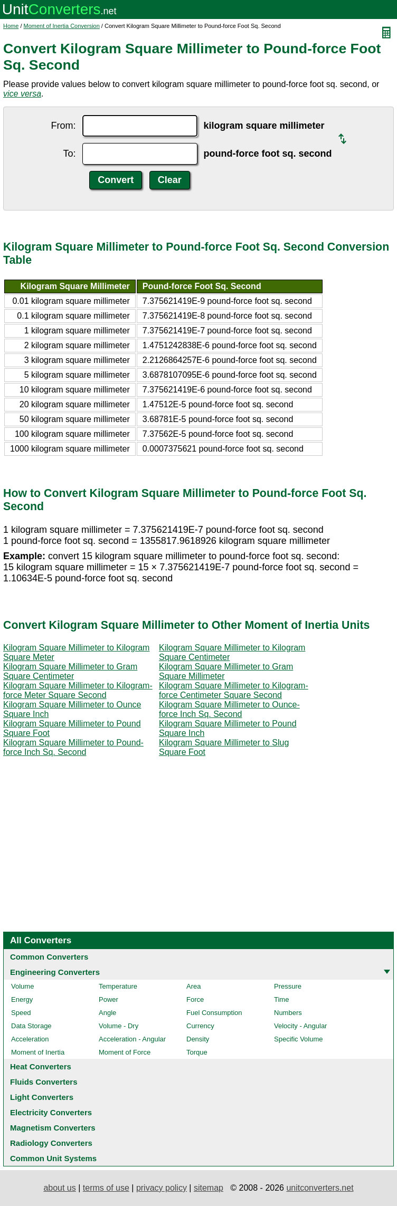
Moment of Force (124, 1052)
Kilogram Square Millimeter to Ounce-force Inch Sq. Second (229, 709)
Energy (22, 999)
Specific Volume (298, 1039)
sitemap (208, 1187)
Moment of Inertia (37, 1052)
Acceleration (30, 1039)
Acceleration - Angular (132, 1039)
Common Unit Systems (53, 1158)
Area (193, 986)
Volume (22, 986)
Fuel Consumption (214, 1013)
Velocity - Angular (300, 1026)
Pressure (287, 986)
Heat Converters (40, 1066)
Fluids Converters (44, 1081)
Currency (200, 1026)
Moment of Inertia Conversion (62, 26)
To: (69, 153)
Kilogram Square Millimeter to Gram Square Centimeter (70, 671)
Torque (196, 1052)
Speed (21, 1013)
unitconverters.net (319, 1187)
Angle (107, 1013)
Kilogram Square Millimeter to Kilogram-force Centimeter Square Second (233, 690)
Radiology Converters (51, 1142)
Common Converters (49, 956)
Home (10, 26)
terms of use (106, 1187)
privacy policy (161, 1187)
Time (281, 999)
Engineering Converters (55, 972)
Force (195, 999)
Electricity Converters (51, 1112)
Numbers (288, 1013)
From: (63, 125)
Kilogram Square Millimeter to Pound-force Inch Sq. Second (73, 747)
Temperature (118, 986)
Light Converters (41, 1097)
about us (59, 1187)
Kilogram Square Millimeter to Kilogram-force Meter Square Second (78, 690)
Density (197, 1039)
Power (108, 999)
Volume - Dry (118, 1026)
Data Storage (31, 1026)
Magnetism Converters (53, 1127)
